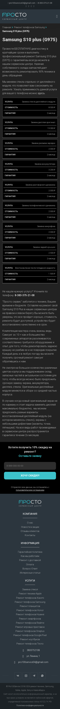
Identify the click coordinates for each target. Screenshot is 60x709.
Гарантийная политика (30, 552)
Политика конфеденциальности (30, 705)
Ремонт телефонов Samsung (30, 602)
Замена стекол (30, 589)
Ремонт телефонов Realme (30, 623)
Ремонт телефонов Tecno (30, 643)
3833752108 (33, 650)
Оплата (30, 564)
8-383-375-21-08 (44, 3)
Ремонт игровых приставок (30, 627)
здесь (41, 93)
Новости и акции (30, 527)
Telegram (34, 675)
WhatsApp (42, 675)
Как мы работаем (30, 556)
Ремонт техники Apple (30, 593)
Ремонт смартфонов (30, 618)
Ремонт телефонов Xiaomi (30, 598)
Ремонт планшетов (30, 606)
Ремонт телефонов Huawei (30, 614)
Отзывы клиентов (30, 531)
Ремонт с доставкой (30, 560)
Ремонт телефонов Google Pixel (30, 635)
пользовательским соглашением (30, 490)
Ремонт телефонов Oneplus (30, 631)
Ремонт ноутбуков (30, 639)
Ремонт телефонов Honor (30, 610)
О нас (30, 522)
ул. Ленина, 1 (33, 656)
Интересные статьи (30, 572)
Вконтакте (17, 675)
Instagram (26, 675)
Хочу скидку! (30, 475)
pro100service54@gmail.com (21, 3)
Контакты (30, 535)
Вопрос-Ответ (30, 568)
